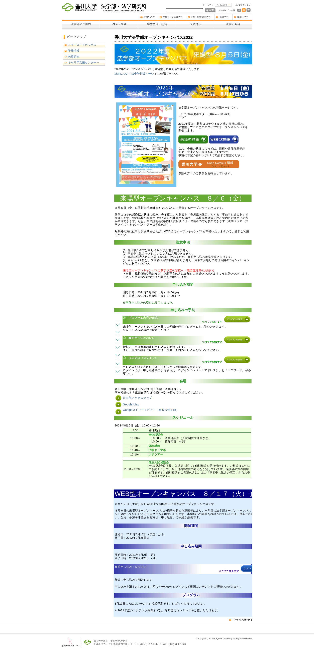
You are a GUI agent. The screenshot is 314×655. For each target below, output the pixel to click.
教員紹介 (73, 56)
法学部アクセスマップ (137, 397)
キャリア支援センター (83, 62)
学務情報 (73, 50)
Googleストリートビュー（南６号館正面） (151, 409)
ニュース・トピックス (82, 44)
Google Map (131, 404)
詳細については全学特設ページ (135, 73)
